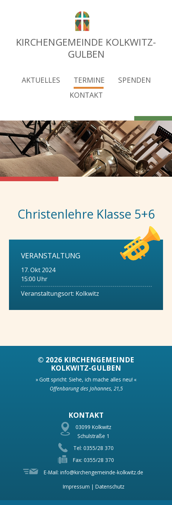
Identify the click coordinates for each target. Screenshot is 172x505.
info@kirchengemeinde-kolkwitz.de (101, 472)
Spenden (134, 80)
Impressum (76, 486)
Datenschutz (110, 486)
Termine (89, 80)
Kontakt (86, 95)
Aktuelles (41, 80)
